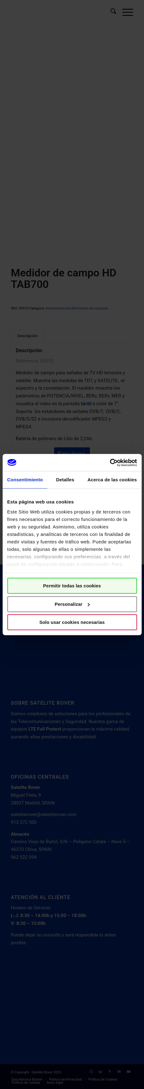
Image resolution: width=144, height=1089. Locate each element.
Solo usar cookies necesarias (72, 622)
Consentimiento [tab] (25, 479)
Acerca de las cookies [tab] (112, 479)
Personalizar (72, 604)
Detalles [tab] (65, 479)
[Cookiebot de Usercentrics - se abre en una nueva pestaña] (109, 463)
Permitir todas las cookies (72, 585)
